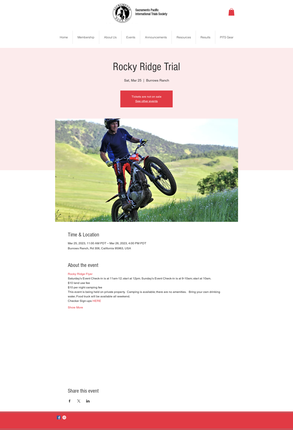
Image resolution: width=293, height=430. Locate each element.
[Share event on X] (79, 401)
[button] (231, 12)
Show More (75, 307)
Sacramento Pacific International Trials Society (151, 12)
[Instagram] (64, 417)
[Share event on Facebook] (69, 401)
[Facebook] (59, 417)
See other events (146, 101)
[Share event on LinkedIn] (88, 401)
